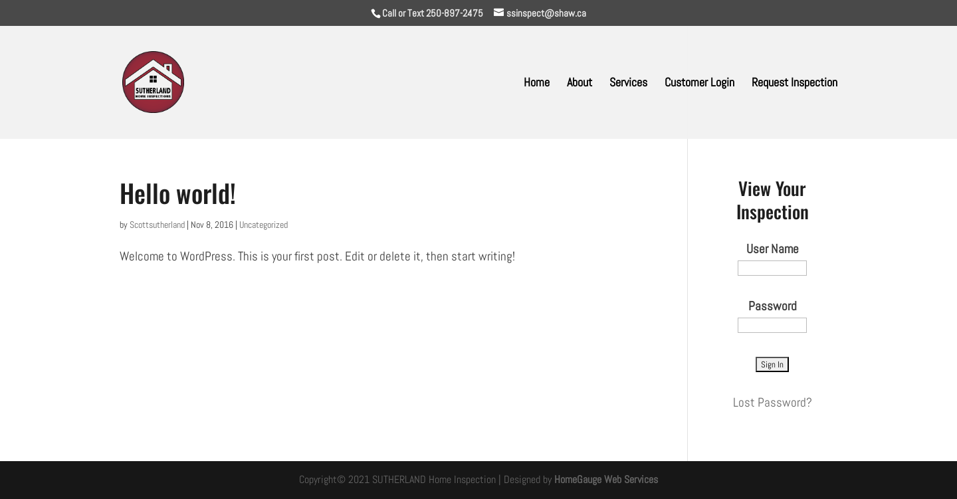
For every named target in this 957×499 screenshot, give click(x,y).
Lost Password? (772, 402)
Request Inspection (794, 84)
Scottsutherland (157, 225)
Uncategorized (263, 225)
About (579, 84)
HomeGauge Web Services (606, 479)
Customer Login (699, 84)
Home (537, 84)
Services (628, 84)
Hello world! (178, 192)
